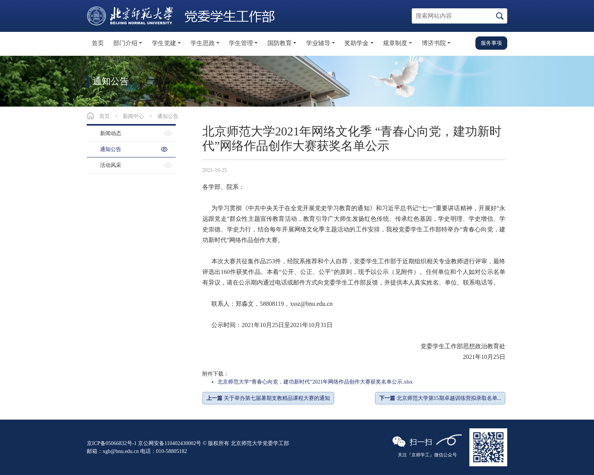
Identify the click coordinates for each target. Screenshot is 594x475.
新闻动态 (110, 133)
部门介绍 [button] (125, 43)
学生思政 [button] (203, 43)
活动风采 (110, 165)
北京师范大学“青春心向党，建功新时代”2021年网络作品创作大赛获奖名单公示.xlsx (315, 382)
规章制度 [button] (395, 43)
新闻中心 (133, 116)
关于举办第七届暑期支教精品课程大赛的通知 (268, 398)
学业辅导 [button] (318, 43)
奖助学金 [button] (356, 43)
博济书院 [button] (434, 43)
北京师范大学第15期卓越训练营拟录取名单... (440, 398)
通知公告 (167, 116)
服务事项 (491, 43)
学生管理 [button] (241, 43)
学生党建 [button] (164, 43)
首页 (98, 43)
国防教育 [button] (279, 43)
